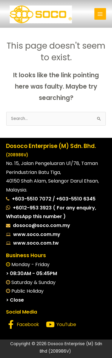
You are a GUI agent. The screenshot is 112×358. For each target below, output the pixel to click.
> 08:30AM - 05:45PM (31, 273)
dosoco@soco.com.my (41, 225)
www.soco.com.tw (35, 243)
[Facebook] (23, 324)
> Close (15, 300)
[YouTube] (61, 324)
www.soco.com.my (35, 234)
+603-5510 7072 (32, 198)
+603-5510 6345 (76, 198)
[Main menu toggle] (100, 14)
